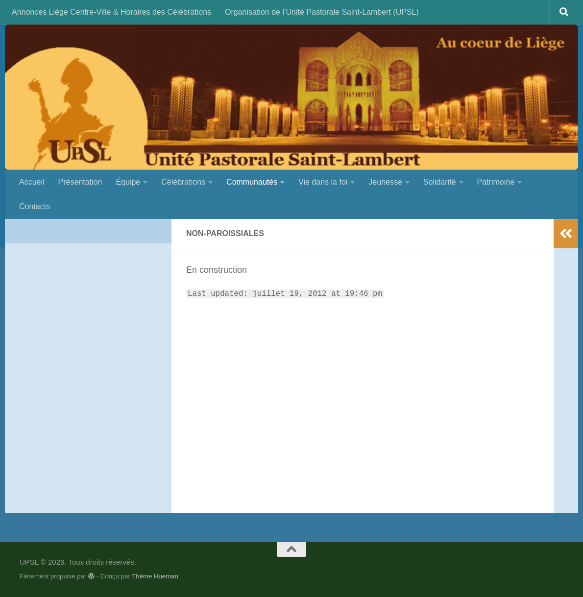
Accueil (32, 182)
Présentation (80, 182)
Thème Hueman (155, 576)
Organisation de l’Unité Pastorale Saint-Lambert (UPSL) (322, 12)
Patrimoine (495, 182)
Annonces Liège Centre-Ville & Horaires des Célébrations (111, 12)
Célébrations (183, 182)
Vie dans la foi (322, 182)
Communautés (251, 182)
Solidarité (439, 182)
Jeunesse (385, 182)
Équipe (128, 182)
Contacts (34, 206)
